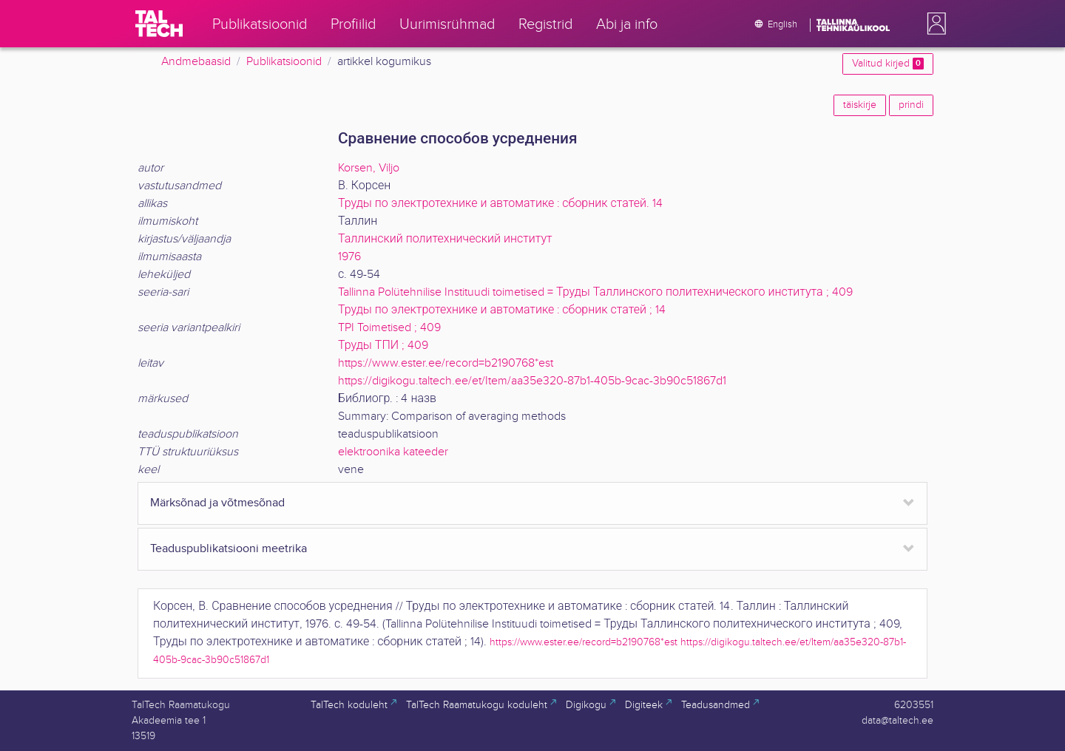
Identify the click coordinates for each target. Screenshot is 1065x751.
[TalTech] (159, 24)
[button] (933, 23)
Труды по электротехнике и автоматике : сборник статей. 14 (500, 204)
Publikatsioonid (284, 62)
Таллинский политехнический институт (445, 239)
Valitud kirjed (888, 63)
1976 (349, 257)
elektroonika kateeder (393, 452)
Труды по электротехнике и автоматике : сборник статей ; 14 (502, 310)
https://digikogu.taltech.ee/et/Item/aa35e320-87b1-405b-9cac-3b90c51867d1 (532, 381)
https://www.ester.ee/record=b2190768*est (445, 363)
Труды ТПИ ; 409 (383, 346)
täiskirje (859, 105)
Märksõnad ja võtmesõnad (217, 503)
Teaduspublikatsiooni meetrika (228, 549)
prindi (911, 105)
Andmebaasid (196, 62)
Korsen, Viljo (368, 168)
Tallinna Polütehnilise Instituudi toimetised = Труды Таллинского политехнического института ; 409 (595, 292)
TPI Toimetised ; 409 (389, 328)
